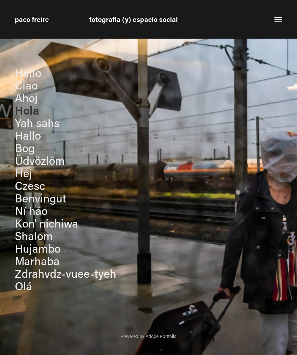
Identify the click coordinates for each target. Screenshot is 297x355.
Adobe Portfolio (161, 336)
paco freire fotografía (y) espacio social (96, 19)
